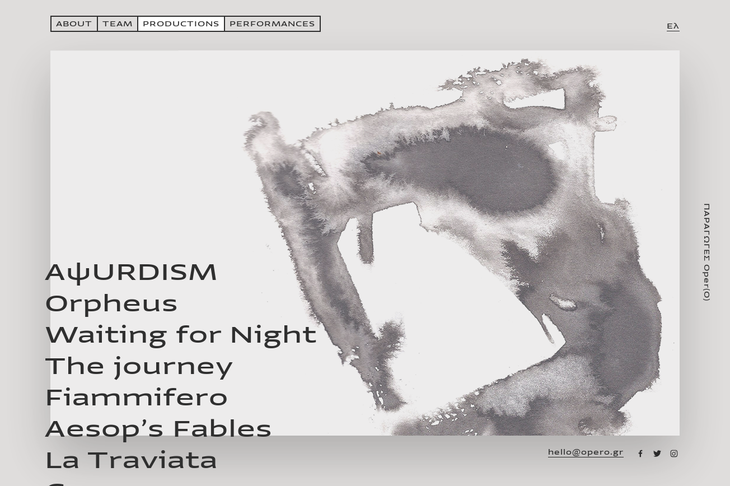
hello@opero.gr (586, 452)
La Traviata (131, 460)
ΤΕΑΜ (117, 24)
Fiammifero (136, 397)
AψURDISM (131, 272)
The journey (139, 366)
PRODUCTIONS (181, 24)
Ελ (673, 26)
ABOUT (74, 24)
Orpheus (111, 303)
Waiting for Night (181, 335)
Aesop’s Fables (158, 429)
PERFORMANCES (272, 24)
